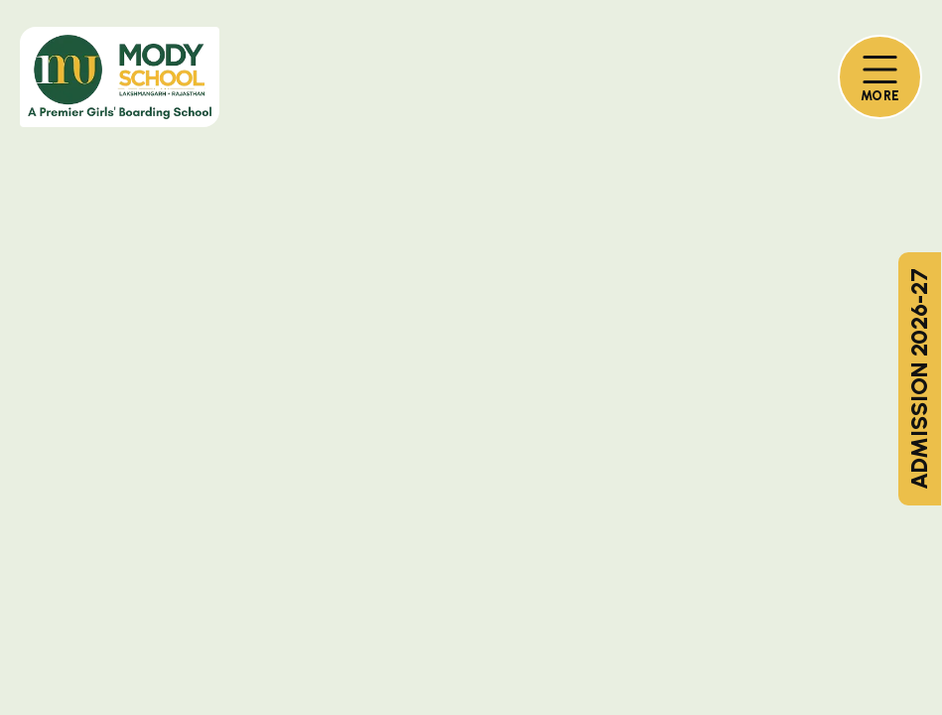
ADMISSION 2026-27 (919, 379)
